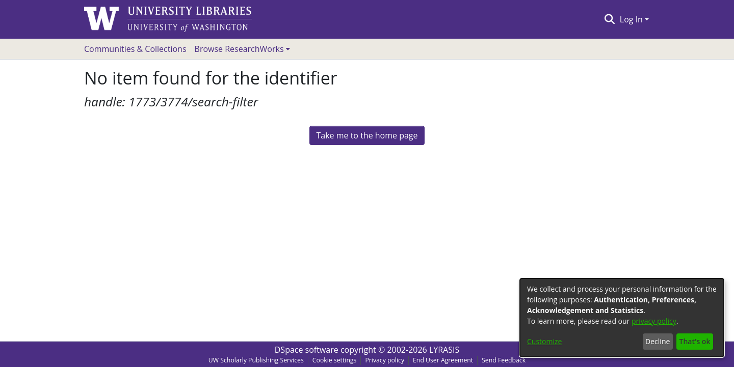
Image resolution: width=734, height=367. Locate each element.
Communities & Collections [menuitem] (135, 48)
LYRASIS (444, 349)
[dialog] (622, 317)
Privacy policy (384, 360)
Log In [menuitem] (631, 19)
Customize (544, 341)
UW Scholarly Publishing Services (256, 360)
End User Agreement (443, 360)
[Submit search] (609, 19)
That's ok (695, 341)
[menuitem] (242, 49)
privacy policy (654, 321)
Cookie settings (334, 360)
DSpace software (306, 349)
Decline (657, 341)
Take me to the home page (366, 135)
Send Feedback (504, 360)
